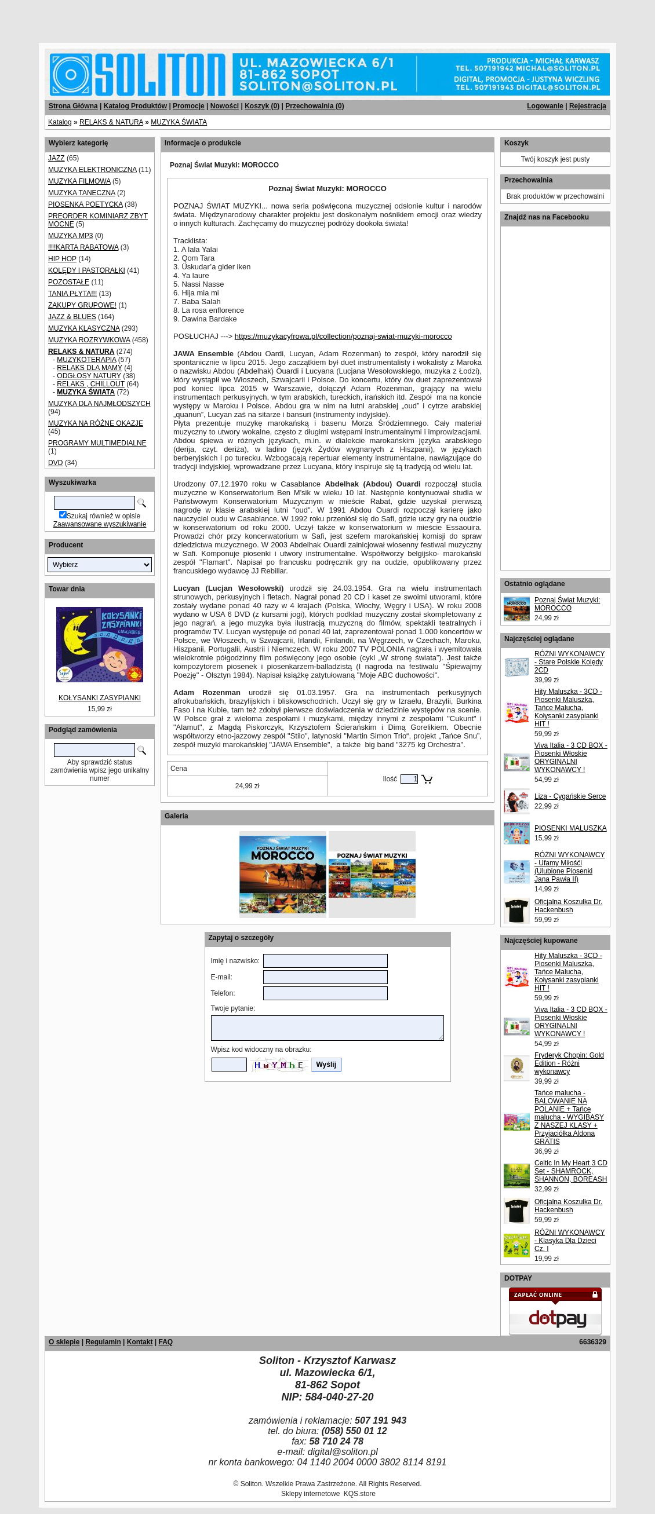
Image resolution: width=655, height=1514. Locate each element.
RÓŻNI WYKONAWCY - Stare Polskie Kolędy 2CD (569, 662)
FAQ (165, 1342)
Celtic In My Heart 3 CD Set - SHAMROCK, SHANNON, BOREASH (570, 1171)
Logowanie (545, 106)
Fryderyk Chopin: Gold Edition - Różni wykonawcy (569, 1063)
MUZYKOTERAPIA (86, 360)
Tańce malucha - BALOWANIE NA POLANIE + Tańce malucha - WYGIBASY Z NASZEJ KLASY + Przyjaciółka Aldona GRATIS (569, 1117)
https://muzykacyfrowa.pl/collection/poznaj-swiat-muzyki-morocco (343, 336)
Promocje (189, 106)
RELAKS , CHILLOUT (90, 384)
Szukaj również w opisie (103, 516)
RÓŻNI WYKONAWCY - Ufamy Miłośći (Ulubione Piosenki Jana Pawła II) (569, 867)
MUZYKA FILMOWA (79, 181)
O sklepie (64, 1342)
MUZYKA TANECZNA (81, 193)
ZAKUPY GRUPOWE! (82, 305)
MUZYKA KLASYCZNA (83, 328)
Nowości (224, 106)
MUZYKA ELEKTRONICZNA (92, 170)
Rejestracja (587, 106)
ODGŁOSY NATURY (89, 376)
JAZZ (56, 158)
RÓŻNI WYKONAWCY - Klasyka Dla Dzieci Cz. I (569, 1240)
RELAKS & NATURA (111, 122)
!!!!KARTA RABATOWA (83, 247)
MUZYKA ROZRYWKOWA (89, 340)
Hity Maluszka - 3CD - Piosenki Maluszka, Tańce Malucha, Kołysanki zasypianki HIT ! (568, 707)
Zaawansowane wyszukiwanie (100, 524)
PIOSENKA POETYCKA (85, 204)
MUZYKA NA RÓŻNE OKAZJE (95, 423)
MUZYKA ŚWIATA (179, 122)
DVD (55, 463)
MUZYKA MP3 (70, 236)
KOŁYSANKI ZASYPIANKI (100, 698)
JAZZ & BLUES (72, 317)
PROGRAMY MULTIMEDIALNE (97, 443)
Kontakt (140, 1342)
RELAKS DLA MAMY (89, 368)
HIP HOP (62, 259)
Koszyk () (262, 106)
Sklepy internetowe (310, 1494)
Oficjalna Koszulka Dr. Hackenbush (568, 906)
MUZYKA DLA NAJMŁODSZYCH (99, 404)
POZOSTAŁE (68, 282)
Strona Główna (73, 106)
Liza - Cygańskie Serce (570, 796)
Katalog (60, 122)
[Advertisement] (140, 17)
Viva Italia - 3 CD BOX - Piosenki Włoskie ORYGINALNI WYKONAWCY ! (570, 757)
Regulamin (103, 1342)
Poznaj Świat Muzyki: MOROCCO (567, 604)
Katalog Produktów (135, 106)
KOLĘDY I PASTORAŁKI (86, 270)
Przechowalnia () (314, 106)
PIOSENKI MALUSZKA (570, 828)
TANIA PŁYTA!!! (72, 294)
